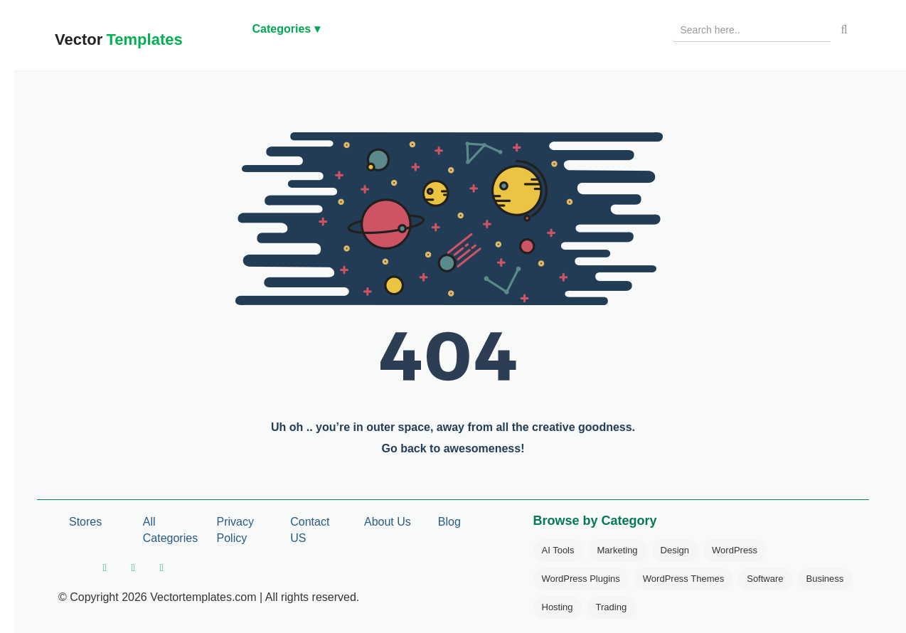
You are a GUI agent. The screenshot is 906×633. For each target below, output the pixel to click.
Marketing (617, 550)
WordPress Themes (683, 578)
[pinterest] (161, 568)
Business (825, 578)
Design (675, 550)
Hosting (557, 607)
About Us (387, 522)
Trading (611, 607)
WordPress (734, 550)
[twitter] (133, 568)
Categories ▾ (286, 29)
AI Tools (558, 550)
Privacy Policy (235, 530)
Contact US (309, 530)
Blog (449, 522)
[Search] (844, 29)
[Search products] (751, 30)
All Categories (170, 530)
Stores (85, 522)
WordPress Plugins (581, 578)
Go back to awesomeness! (453, 448)
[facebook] (104, 568)
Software (765, 578)
